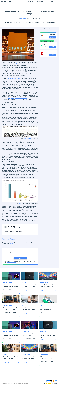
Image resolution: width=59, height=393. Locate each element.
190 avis (55, 383)
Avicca (20, 203)
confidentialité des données (11, 262)
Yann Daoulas (23, 18)
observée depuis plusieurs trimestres (18, 146)
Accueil (3, 376)
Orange (13, 239)
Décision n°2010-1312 (29, 138)
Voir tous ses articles (8, 233)
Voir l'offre (52, 37)
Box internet (31, 1)
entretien (8, 141)
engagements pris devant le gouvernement (17, 98)
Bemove (17, 383)
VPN (47, 1)
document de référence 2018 (13, 78)
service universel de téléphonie (12, 63)
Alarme (52, 1)
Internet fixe (25, 63)
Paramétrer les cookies (24, 383)
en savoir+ (11, 243)
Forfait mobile (40, 1)
